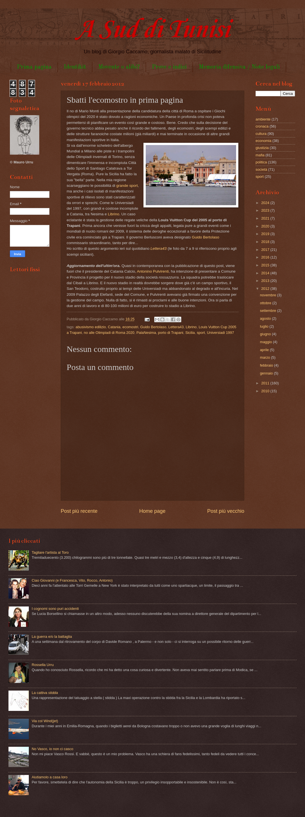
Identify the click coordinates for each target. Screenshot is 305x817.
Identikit (75, 67)
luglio (264, 326)
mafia (260, 155)
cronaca (262, 126)
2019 (265, 234)
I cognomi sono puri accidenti (55, 608)
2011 (265, 383)
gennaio (267, 373)
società (261, 169)
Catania (114, 327)
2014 (265, 273)
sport (201, 332)
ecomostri (130, 327)
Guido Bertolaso (205, 237)
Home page (152, 511)
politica (261, 162)
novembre (268, 295)
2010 (265, 391)
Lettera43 (176, 327)
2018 (265, 242)
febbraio (267, 365)
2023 (265, 210)
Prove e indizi (169, 67)
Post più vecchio (225, 511)
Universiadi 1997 (220, 332)
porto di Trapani (170, 332)
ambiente (263, 119)
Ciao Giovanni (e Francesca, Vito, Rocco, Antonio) (72, 580)
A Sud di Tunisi (152, 30)
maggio (266, 342)
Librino (113, 214)
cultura (261, 134)
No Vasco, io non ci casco (52, 749)
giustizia (262, 148)
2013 (265, 281)
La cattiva (45, 693)
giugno (266, 334)
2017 (265, 249)
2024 (265, 203)
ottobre (266, 303)
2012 (265, 288)
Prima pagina (34, 67)
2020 (265, 226)
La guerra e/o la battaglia (52, 636)
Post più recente (79, 511)
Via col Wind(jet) (45, 721)
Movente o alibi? (119, 67)
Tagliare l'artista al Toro (50, 552)
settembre (268, 310)
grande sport (127, 185)
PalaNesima (146, 332)
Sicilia (190, 332)
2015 (265, 265)
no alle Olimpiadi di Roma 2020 (109, 332)
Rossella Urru (43, 665)
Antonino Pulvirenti (153, 271)
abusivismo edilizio (91, 327)
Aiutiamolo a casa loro (49, 777)
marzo (265, 357)
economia (263, 141)
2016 (265, 257)
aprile (265, 350)
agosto (266, 318)
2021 (265, 218)
